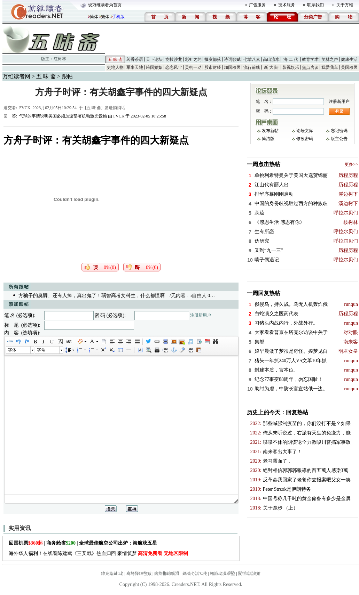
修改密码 (304, 138)
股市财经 (212, 67)
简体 (94, 16)
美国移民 (349, 67)
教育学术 (310, 59)
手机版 (118, 16)
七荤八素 (251, 59)
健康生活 (349, 59)
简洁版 (268, 138)
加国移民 (232, 67)
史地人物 (115, 67)
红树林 (60, 58)
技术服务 (286, 4)
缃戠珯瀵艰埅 (222, 573)
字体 (12, 350)
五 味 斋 (115, 59)
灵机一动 (193, 67)
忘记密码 (339, 130)
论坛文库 (304, 130)
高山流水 (271, 59)
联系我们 (315, 4)
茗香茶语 (134, 59)
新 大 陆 (271, 67)
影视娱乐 (290, 67)
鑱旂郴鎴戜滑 (166, 573)
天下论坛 (154, 59)
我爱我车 (329, 67)
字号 (41, 350)
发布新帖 (270, 130)
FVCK (24, 107)
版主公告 (339, 138)
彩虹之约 (193, 59)
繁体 (105, 16)
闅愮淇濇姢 (249, 573)
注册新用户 (200, 315)
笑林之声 (329, 59)
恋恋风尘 (173, 67)
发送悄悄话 (114, 107)
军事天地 (134, 67)
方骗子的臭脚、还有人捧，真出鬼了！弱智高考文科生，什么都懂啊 (91, 295)
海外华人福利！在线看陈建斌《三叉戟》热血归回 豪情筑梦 (98, 553)
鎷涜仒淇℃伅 (194, 573)
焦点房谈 (310, 67)
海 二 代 (290, 59)
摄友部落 (212, 59)
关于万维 (344, 4)
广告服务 (257, 4)
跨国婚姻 (154, 67)
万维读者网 (16, 76)
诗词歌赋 (232, 59)
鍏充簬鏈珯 (112, 573)
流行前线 (251, 67)
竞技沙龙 (173, 59)
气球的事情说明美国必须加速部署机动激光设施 (63, 116)
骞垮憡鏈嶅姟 (138, 573)
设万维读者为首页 (105, 4)
